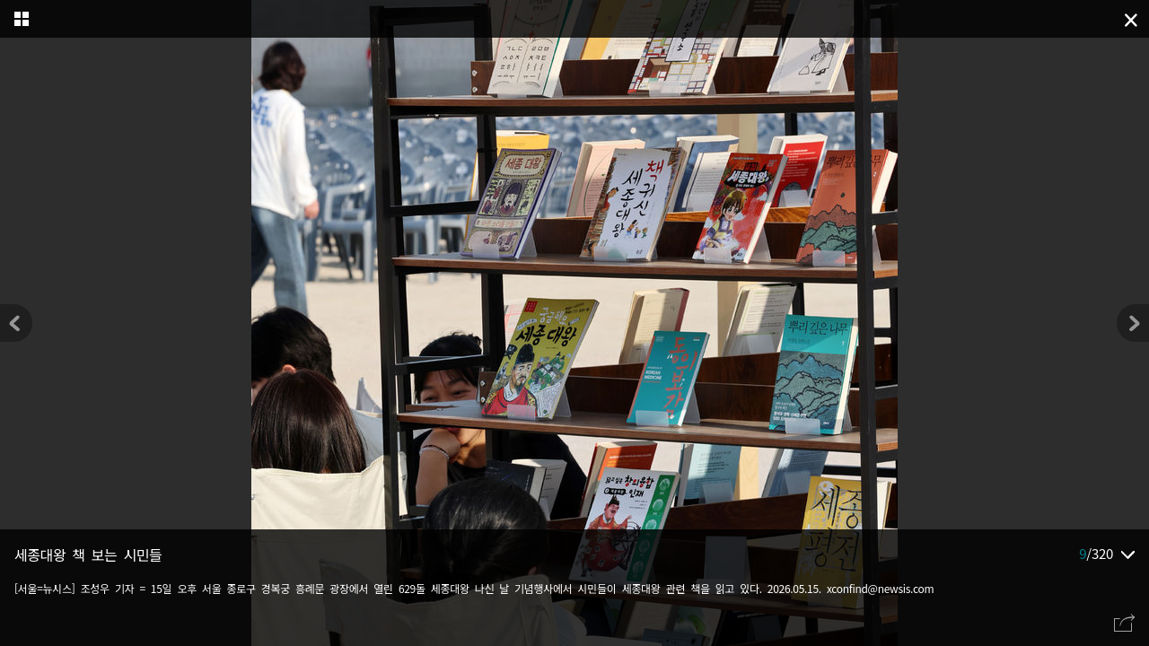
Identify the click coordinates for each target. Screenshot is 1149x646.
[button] (1133, 323)
